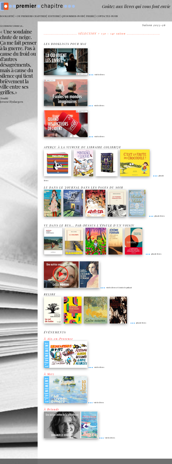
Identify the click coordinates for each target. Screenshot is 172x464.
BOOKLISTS (6, 16)
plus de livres (156, 216)
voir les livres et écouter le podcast (116, 287)
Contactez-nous (107, 16)
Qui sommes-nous (72, 16)
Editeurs (53, 16)
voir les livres (96, 74)
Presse (90, 16)
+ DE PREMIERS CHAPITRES (30, 16)
